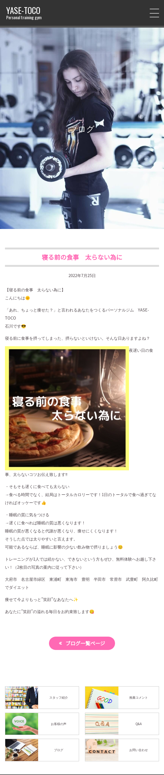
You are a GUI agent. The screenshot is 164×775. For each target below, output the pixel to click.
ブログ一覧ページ (85, 643)
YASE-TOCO (24, 13)
